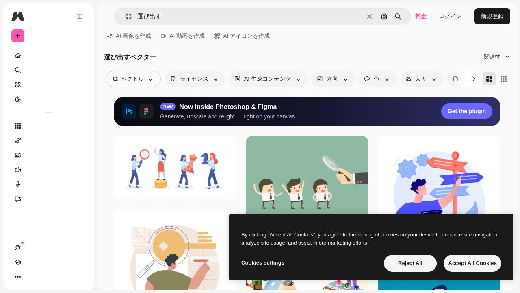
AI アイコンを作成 (242, 36)
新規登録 (492, 16)
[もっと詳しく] (48, 99)
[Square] (503, 78)
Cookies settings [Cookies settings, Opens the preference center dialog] (262, 263)
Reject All (410, 263)
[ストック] (48, 84)
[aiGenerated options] (268, 79)
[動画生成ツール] (48, 169)
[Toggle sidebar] (79, 16)
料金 (421, 16)
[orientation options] (333, 79)
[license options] (195, 79)
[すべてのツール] (48, 125)
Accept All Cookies (472, 263)
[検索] (48, 70)
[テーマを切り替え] (47, 276)
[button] (125, 16)
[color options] (377, 79)
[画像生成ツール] (48, 155)
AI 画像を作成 (129, 36)
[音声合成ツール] (48, 184)
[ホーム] (48, 55)
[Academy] (32, 276)
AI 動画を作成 (183, 36)
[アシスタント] (48, 199)
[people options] (421, 79)
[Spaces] (48, 140)
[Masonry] (489, 78)
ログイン (450, 16)
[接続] (17, 276)
